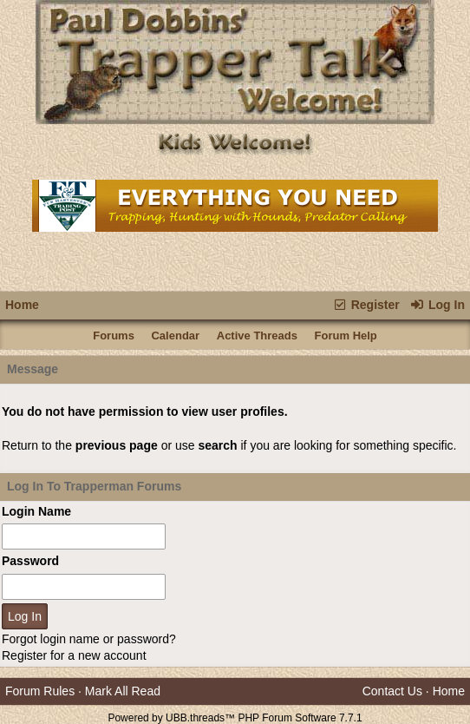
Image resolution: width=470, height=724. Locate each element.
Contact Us (392, 691)
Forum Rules (40, 691)
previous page (116, 445)
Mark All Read (122, 691)
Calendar (175, 335)
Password (30, 561)
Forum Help (346, 335)
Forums (113, 335)
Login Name (36, 511)
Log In (437, 305)
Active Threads (257, 335)
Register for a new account (74, 655)
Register (365, 305)
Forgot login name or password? (89, 639)
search (217, 445)
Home (22, 305)
